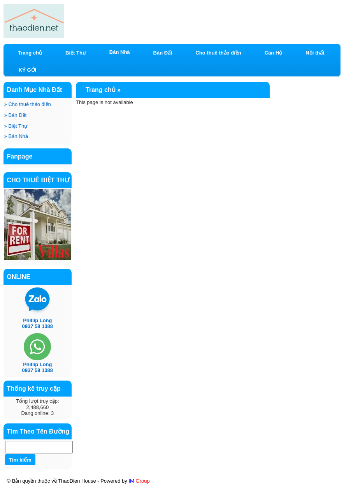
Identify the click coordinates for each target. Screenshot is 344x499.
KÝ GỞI (27, 70)
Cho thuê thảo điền (27, 104)
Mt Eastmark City (81, 495)
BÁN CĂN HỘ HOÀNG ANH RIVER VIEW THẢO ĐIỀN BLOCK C (95, 488)
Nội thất (314, 53)
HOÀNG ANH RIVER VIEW (172, 495)
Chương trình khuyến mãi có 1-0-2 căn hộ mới (242, 488)
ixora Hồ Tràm (33, 495)
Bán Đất (15, 115)
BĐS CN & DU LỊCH (239, 495)
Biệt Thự (16, 126)
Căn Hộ (274, 53)
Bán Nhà (16, 136)
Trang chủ (30, 53)
